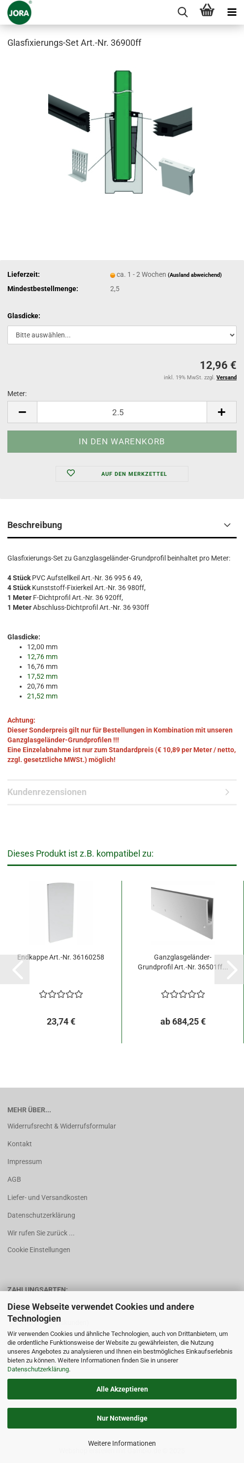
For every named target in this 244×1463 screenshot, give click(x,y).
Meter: (17, 394)
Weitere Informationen (122, 1443)
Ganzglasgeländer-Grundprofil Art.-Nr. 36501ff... (183, 962)
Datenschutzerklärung (38, 1369)
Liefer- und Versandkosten (47, 1197)
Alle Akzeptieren (122, 1389)
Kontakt (19, 1144)
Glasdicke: (23, 316)
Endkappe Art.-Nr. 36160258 (60, 957)
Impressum (24, 1161)
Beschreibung (34, 525)
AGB (14, 1179)
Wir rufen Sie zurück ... (41, 1233)
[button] (22, 412)
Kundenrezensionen (47, 792)
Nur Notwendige (122, 1418)
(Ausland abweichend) (195, 275)
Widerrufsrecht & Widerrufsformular (61, 1126)
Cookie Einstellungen (38, 1250)
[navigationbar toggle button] (231, 12)
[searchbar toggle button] (182, 12)
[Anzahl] (122, 412)
